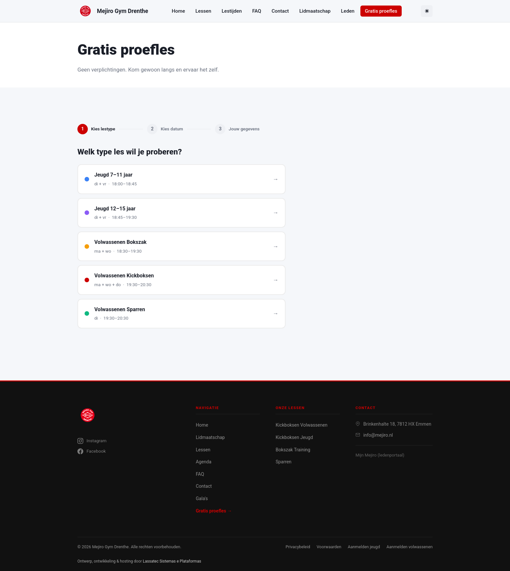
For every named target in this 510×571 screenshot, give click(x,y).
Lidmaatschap (314, 11)
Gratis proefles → (214, 510)
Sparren (283, 461)
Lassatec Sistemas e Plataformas (172, 561)
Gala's (202, 498)
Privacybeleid (298, 546)
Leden (347, 11)
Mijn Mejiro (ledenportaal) (380, 455)
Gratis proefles (381, 11)
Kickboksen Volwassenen (301, 425)
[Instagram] (128, 441)
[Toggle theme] (427, 11)
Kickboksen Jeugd (294, 437)
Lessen (203, 11)
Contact (280, 11)
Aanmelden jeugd (364, 546)
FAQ (256, 11)
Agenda (203, 461)
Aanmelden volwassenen (409, 546)
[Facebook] (128, 451)
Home (178, 11)
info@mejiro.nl (378, 435)
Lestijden (231, 11)
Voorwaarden (328, 546)
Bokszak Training (292, 449)
